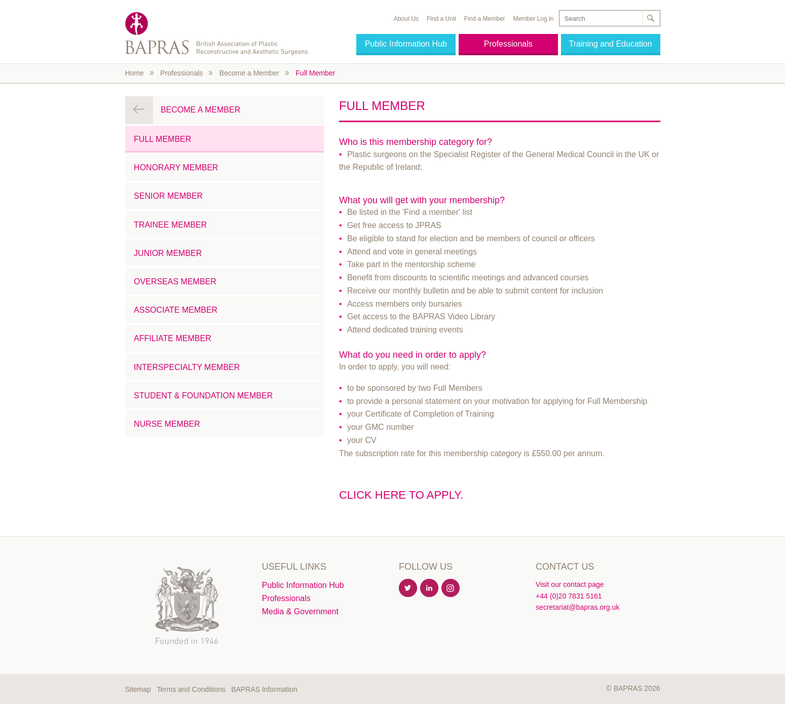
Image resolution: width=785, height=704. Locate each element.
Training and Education (610, 44)
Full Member (315, 73)
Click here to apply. (401, 495)
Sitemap (138, 689)
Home (134, 73)
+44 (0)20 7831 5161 (569, 596)
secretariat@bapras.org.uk (577, 607)
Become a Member (249, 73)
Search (651, 18)
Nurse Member (167, 424)
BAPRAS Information (264, 689)
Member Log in (533, 18)
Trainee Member (170, 224)
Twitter (408, 588)
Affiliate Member (172, 338)
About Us (406, 18)
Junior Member (168, 253)
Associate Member (175, 310)
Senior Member (168, 196)
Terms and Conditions (191, 689)
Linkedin (429, 588)
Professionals (508, 44)
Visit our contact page (570, 584)
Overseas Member (175, 281)
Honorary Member (176, 167)
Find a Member (484, 18)
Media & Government (300, 611)
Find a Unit (441, 18)
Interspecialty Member (187, 367)
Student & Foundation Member (203, 395)
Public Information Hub (406, 44)
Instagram (451, 588)
